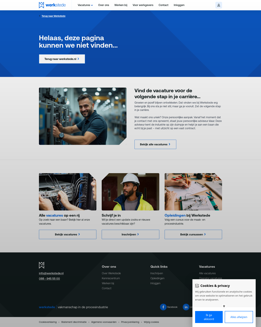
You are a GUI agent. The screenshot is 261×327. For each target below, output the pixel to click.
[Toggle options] (224, 306)
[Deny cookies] (239, 317)
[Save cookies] (209, 317)
